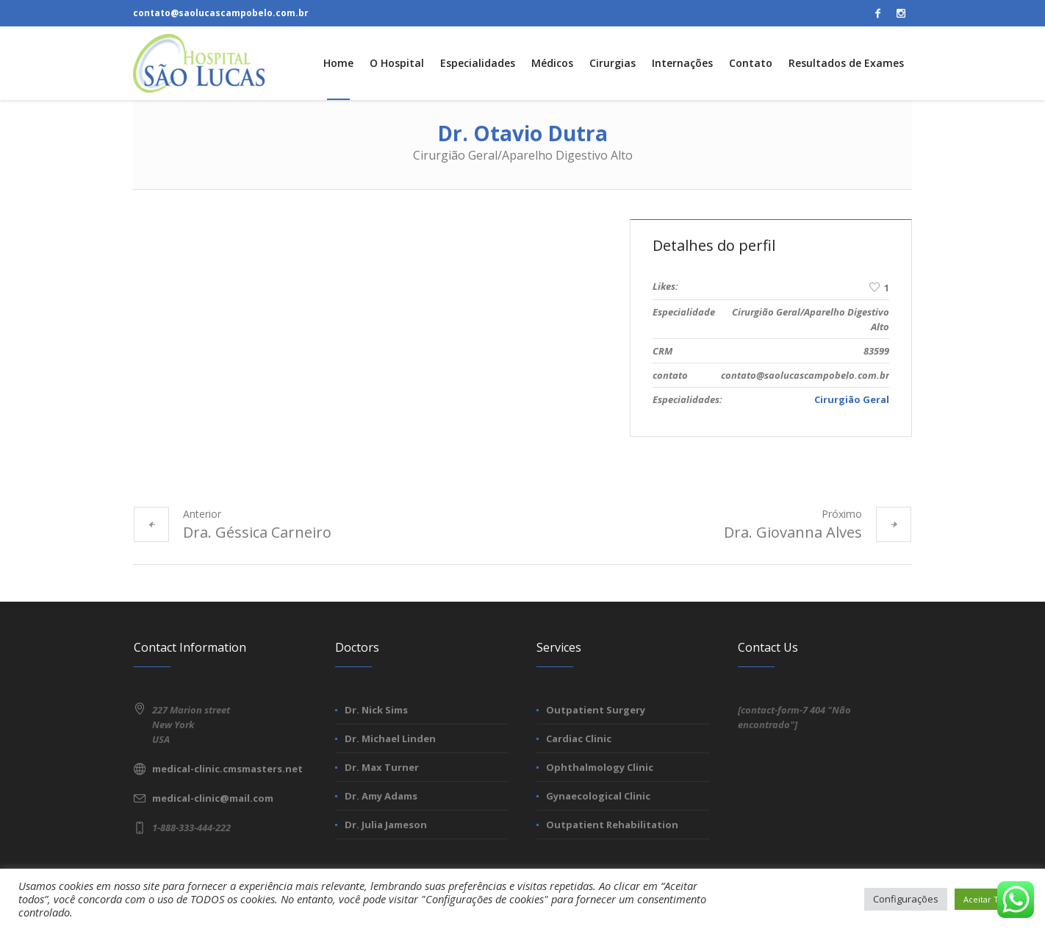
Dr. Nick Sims (376, 709)
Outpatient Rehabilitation (612, 824)
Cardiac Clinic (578, 738)
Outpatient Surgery (595, 709)
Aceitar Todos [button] (990, 899)
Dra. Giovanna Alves (793, 532)
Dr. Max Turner (382, 767)
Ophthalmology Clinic (599, 767)
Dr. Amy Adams (381, 795)
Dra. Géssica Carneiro (257, 532)
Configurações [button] (905, 898)
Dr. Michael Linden (390, 738)
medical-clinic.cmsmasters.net (227, 768)
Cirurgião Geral (851, 399)
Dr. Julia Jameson (386, 824)
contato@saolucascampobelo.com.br (221, 13)
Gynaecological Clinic (598, 795)
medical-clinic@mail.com (212, 798)
